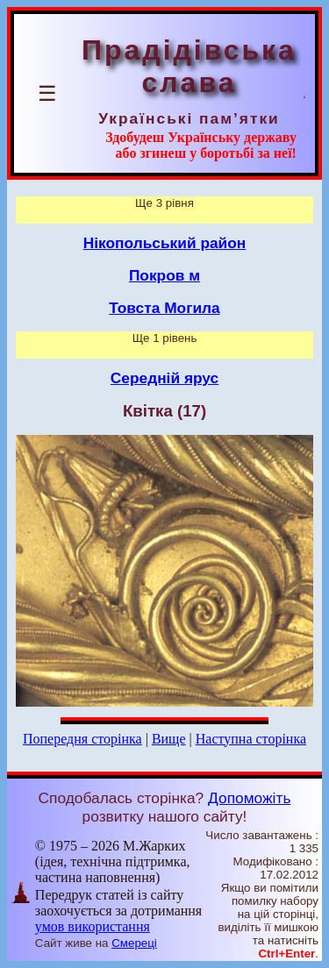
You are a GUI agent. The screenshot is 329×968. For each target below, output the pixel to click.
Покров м (164, 275)
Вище (169, 738)
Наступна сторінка (251, 738)
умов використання (92, 926)
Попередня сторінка (82, 738)
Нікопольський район (165, 243)
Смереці (134, 943)
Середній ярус (164, 378)
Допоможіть (249, 798)
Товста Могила (164, 308)
